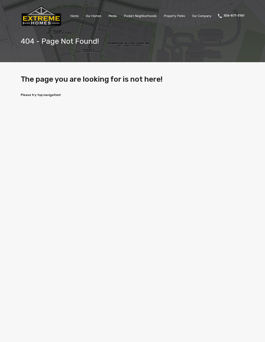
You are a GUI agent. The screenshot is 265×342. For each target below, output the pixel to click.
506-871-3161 (234, 15)
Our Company (201, 16)
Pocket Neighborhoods (140, 16)
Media (112, 16)
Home (74, 16)
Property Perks (174, 16)
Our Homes (93, 16)
